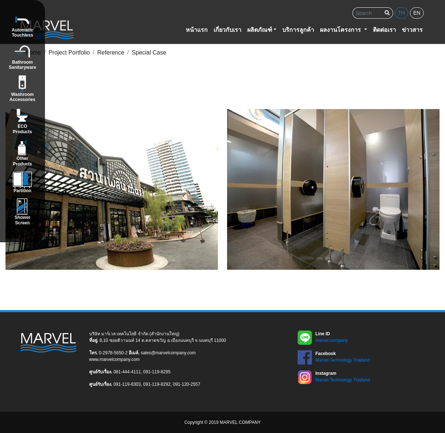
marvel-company (332, 340)
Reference (110, 52)
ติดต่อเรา (384, 30)
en (416, 13)
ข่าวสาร (412, 30)
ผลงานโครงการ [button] (341, 30)
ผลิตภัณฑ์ (259, 30)
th (401, 13)
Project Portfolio (69, 52)
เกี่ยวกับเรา (227, 30)
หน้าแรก (197, 30)
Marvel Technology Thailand (343, 360)
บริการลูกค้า (298, 30)
